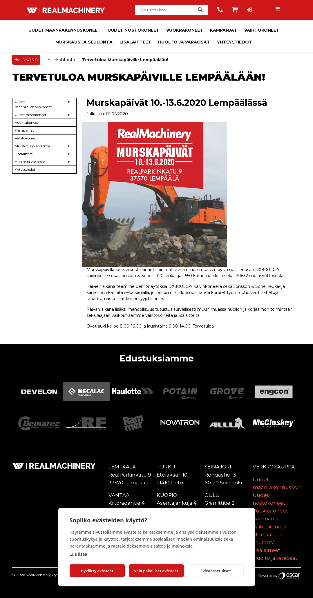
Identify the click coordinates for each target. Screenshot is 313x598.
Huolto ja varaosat (184, 42)
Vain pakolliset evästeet (156, 570)
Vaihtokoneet (261, 30)
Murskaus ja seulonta (84, 42)
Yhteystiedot (234, 42)
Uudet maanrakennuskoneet (64, 30)
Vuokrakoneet (184, 30)
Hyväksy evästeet (97, 570)
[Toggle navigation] (278, 10)
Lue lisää (78, 554)
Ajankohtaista (62, 59)
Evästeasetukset (215, 570)
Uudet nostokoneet (133, 30)
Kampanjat (223, 30)
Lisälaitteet (135, 42)
